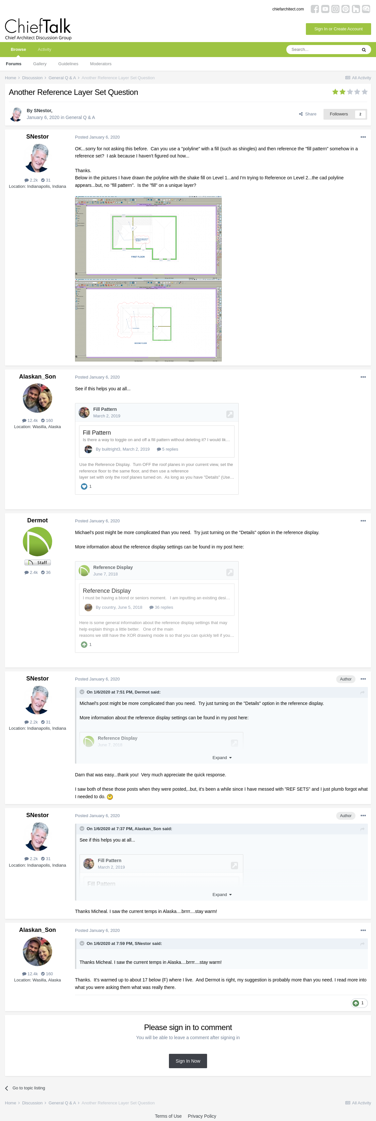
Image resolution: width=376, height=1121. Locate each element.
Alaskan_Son (37, 376)
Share (307, 114)
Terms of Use (168, 1114)
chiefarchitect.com (288, 9)
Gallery (40, 63)
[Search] (321, 49)
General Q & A (80, 117)
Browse (18, 52)
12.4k (30, 420)
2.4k (31, 571)
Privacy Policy (202, 1114)
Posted (97, 137)
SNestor (42, 110)
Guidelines (68, 63)
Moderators (101, 63)
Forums (14, 63)
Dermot (37, 519)
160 (47, 420)
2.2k (31, 180)
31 (46, 180)
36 (46, 571)
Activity (44, 49)
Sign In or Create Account (338, 28)
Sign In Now (188, 1059)
